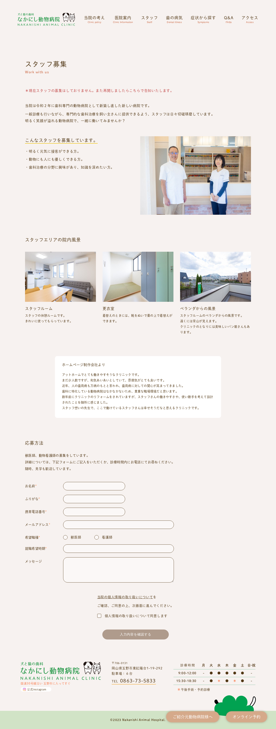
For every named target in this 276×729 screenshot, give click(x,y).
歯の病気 (174, 19)
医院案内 (123, 19)
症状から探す (203, 19)
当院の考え (94, 19)
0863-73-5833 (138, 680)
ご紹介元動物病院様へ (193, 716)
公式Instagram (36, 689)
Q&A (228, 19)
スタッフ (149, 19)
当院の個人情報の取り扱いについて (125, 597)
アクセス (249, 19)
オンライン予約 (246, 716)
